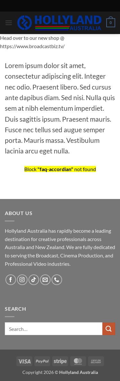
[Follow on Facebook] (10, 279)
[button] (8, 22)
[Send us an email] (45, 279)
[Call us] (57, 279)
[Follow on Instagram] (22, 279)
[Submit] (108, 329)
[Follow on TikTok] (33, 279)
